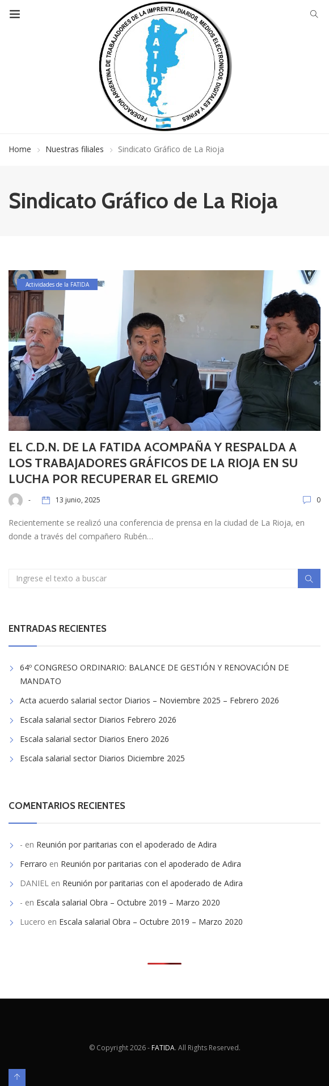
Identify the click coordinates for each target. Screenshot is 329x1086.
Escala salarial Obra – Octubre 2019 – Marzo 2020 (128, 902)
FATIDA (163, 1048)
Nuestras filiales (74, 149)
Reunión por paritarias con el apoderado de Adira (126, 844)
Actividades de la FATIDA (57, 284)
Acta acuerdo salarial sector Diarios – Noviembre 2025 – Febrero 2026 (149, 700)
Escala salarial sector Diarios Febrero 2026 (98, 719)
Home (20, 149)
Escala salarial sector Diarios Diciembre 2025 (102, 758)
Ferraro (33, 863)
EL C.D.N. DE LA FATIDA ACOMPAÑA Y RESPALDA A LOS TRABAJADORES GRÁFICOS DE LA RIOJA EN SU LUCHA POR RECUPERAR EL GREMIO (153, 463)
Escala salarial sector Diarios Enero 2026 (94, 738)
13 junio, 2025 (78, 500)
